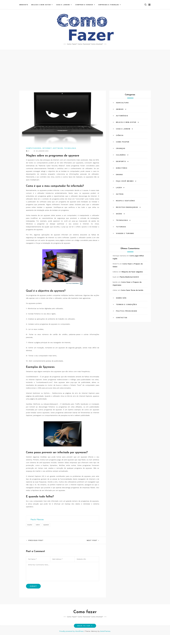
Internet (47, 148)
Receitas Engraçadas (127, 207)
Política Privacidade (126, 311)
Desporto (121, 161)
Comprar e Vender (84, 3)
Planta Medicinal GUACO (129, 277)
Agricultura (122, 103)
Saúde (119, 214)
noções (29, 525)
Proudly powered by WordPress (71, 631)
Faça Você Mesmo (125, 181)
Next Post (92, 540)
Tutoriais (121, 227)
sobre (38, 525)
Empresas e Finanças (108, 3)
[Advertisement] (85, 67)
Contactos (121, 317)
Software (58, 148)
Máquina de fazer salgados (132, 272)
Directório (121, 168)
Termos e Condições (126, 304)
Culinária (121, 155)
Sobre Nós (121, 298)
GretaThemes (105, 631)
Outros (119, 194)
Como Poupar (122, 142)
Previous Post (35, 540)
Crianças (120, 148)
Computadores (33, 148)
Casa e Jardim (63, 3)
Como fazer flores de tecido (132, 290)
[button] (145, 3)
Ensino (119, 174)
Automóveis (122, 116)
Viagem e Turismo (125, 233)
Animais (120, 109)
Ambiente (23, 3)
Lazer (119, 187)
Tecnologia (70, 148)
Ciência (119, 135)
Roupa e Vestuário (125, 201)
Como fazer (85, 612)
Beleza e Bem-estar (41, 3)
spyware (46, 525)
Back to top (85, 626)
